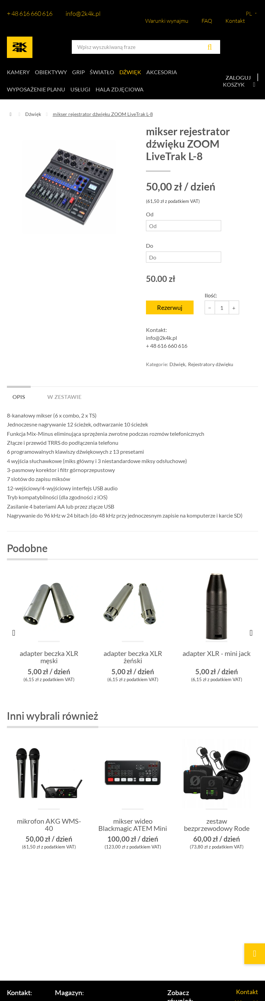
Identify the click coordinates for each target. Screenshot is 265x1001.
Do (183, 253)
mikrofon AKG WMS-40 (49, 826)
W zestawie (64, 397)
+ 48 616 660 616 (29, 13)
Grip (79, 72)
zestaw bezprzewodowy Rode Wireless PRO (216, 829)
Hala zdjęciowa (120, 90)
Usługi (81, 90)
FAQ (207, 20)
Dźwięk (132, 72)
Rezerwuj (170, 308)
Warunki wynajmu (166, 20)
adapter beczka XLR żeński (133, 658)
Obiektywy (51, 72)
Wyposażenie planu (36, 90)
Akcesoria (163, 72)
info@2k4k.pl (83, 13)
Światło (103, 72)
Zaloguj (238, 78)
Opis (18, 397)
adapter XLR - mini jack (217, 654)
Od (183, 222)
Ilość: (211, 296)
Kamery (18, 72)
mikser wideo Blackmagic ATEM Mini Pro (132, 829)
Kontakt (235, 20)
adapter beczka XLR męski (49, 658)
